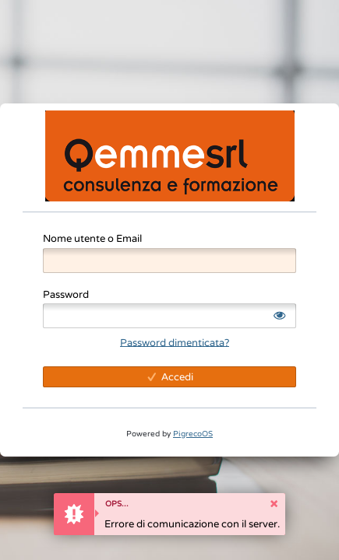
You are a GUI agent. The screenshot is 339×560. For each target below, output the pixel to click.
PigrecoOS (193, 434)
